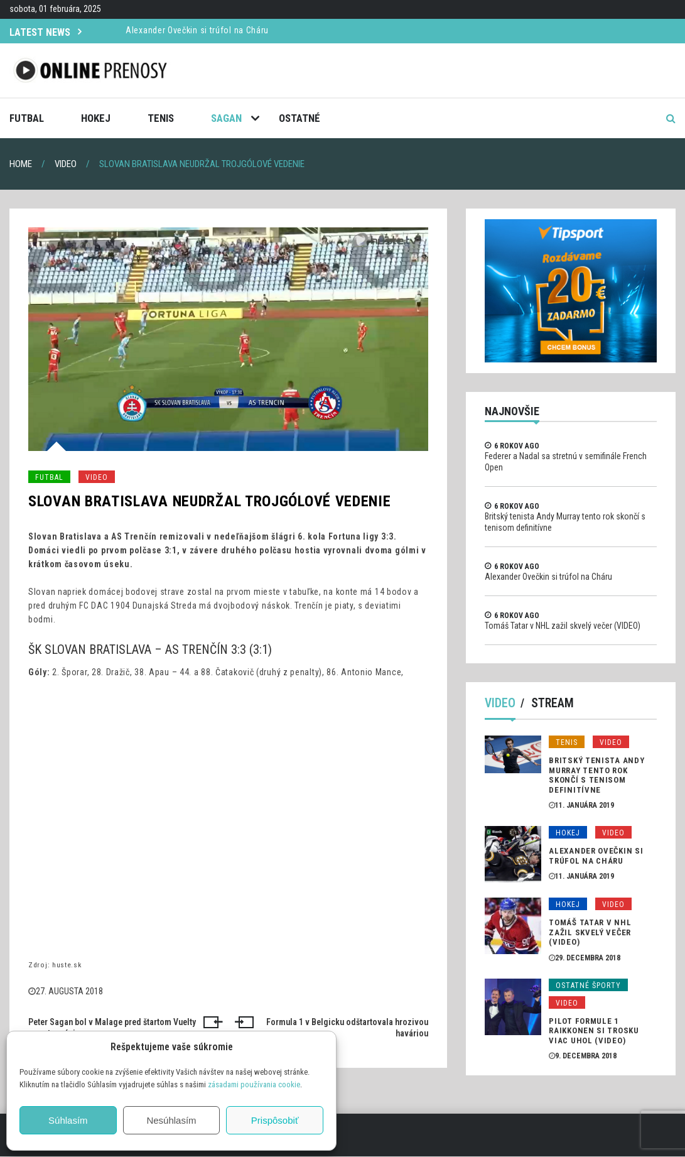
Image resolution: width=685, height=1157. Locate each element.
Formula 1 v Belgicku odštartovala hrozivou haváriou (347, 1027)
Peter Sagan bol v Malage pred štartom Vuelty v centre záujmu (112, 1027)
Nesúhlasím (171, 1120)
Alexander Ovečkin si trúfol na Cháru (197, 30)
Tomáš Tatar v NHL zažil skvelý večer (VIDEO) (562, 626)
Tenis (161, 118)
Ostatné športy (588, 985)
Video (96, 477)
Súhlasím (68, 1120)
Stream (553, 703)
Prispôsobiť (275, 1120)
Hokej (96, 118)
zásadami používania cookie (254, 1084)
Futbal (26, 118)
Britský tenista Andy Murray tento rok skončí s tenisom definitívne (596, 775)
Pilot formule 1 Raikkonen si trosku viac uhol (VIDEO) (594, 1030)
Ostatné (299, 118)
